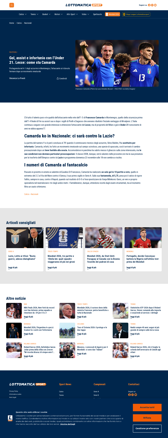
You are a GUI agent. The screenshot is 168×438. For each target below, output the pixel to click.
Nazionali (28, 23)
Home (11, 23)
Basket (45, 14)
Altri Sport (71, 14)
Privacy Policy (13, 391)
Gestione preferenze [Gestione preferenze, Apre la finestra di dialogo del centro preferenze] (147, 428)
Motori (57, 14)
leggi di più (12, 267)
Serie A (96, 392)
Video (84, 14)
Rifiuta (147, 418)
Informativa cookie (15, 394)
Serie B (96, 395)
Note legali (12, 397)
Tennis (33, 14)
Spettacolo (97, 14)
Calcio (21, 14)
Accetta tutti (147, 407)
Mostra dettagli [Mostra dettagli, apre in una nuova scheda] (67, 424)
